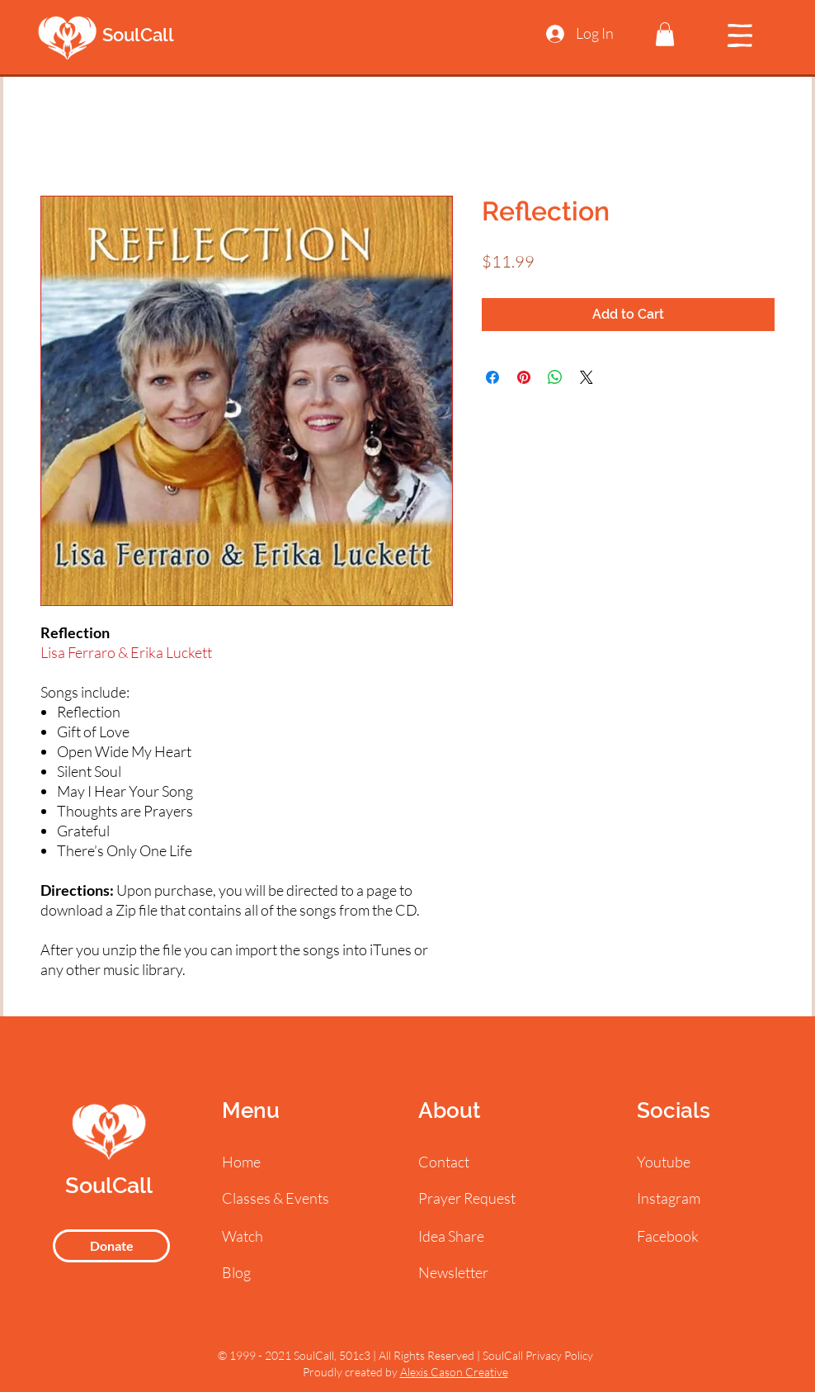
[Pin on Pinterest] (524, 377)
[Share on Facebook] (492, 377)
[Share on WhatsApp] (555, 377)
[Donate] (111, 1245)
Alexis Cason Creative (454, 1372)
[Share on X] (586, 377)
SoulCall (138, 34)
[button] (665, 34)
